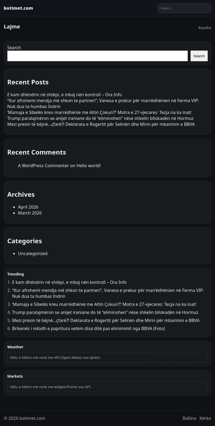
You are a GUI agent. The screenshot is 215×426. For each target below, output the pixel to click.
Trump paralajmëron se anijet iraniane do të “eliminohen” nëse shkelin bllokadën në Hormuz (100, 118)
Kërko (205, 418)
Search (14, 48)
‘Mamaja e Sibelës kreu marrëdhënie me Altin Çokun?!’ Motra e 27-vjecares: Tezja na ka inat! (99, 112)
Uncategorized (33, 253)
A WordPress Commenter (43, 166)
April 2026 (28, 207)
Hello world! (88, 166)
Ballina (189, 418)
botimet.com (18, 8)
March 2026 (30, 213)
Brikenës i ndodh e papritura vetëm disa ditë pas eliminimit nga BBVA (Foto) (88, 328)
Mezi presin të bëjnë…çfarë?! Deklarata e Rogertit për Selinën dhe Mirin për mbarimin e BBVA (101, 124)
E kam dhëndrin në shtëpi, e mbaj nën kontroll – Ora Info (64, 95)
